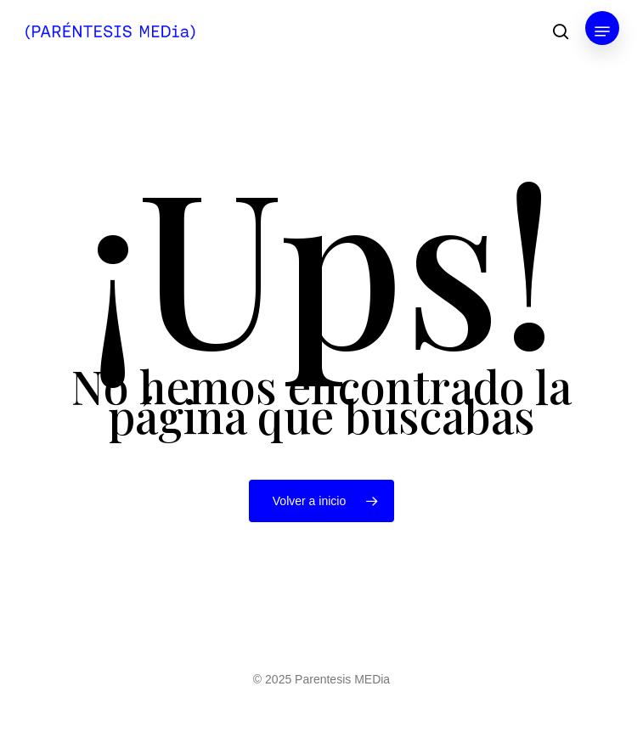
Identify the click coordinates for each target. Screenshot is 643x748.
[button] (602, 31)
